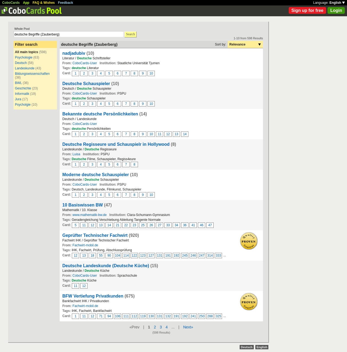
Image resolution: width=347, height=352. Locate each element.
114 (126, 255)
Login (336, 10)
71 (100, 316)
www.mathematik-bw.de (89, 215)
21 (117, 225)
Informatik (22, 94)
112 (134, 316)
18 (92, 255)
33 (168, 225)
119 (143, 316)
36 (185, 225)
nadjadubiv (73, 53)
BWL (18, 83)
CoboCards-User (84, 63)
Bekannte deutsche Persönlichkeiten (100, 114)
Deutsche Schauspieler (86, 83)
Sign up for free (307, 10)
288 (210, 316)
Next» (188, 327)
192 (176, 255)
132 (168, 316)
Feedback (65, 3)
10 (151, 73)
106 (117, 316)
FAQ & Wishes (44, 3)
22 (126, 225)
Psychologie (24, 57)
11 (159, 134)
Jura (18, 99)
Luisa (76, 154)
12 (168, 134)
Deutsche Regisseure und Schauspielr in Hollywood (116, 144)
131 (159, 255)
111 (126, 316)
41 (193, 225)
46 (201, 225)
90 (109, 255)
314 (210, 255)
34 (176, 225)
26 (151, 225)
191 (168, 255)
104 (117, 255)
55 (100, 255)
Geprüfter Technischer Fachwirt (95, 235)
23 (134, 225)
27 (159, 225)
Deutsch (21, 63)
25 (142, 225)
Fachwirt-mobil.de (85, 245)
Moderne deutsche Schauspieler (95, 174)
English (337, 3)
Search (130, 34)
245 (185, 255)
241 (193, 316)
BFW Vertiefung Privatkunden (92, 296)
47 (210, 225)
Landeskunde (24, 68)
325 (218, 316)
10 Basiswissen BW (82, 205)
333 (218, 255)
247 (201, 255)
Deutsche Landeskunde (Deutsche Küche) (105, 265)
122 (134, 255)
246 (193, 255)
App (26, 3)
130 (151, 316)
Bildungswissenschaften (32, 74)
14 (185, 134)
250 (201, 316)
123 (143, 255)
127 (151, 255)
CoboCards (11, 3)
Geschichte (23, 88)
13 (176, 134)
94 (109, 316)
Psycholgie (23, 104)
